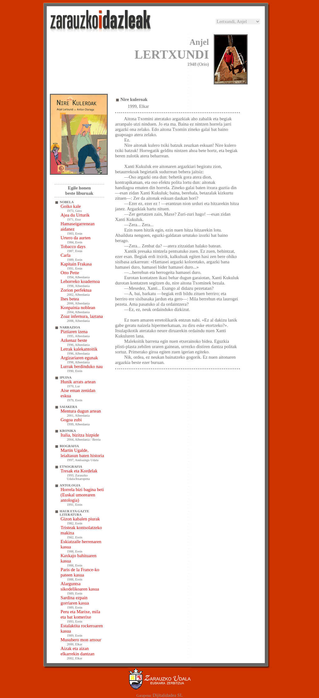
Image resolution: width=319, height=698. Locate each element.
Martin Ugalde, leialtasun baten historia (82, 453)
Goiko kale (71, 206)
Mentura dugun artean (81, 411)
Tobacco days (73, 246)
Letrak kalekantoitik (79, 349)
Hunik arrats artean (78, 381)
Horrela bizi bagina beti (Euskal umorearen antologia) (82, 495)
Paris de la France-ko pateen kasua (80, 572)
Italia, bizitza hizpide (80, 435)
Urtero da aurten (76, 237)
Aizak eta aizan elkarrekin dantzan (78, 651)
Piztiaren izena (74, 331)
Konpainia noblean (78, 307)
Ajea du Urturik (75, 215)
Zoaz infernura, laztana (82, 316)
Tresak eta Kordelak (79, 470)
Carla (66, 255)
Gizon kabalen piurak (80, 518)
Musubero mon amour (81, 639)
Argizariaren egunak (79, 357)
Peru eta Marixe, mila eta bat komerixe (80, 614)
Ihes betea (70, 298)
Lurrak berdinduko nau (82, 366)
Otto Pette (70, 272)
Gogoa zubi (71, 419)
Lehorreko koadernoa (80, 281)
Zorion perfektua (76, 290)
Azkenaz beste (74, 340)
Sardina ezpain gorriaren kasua (75, 600)
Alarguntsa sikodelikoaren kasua (80, 586)
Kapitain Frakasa (76, 263)
